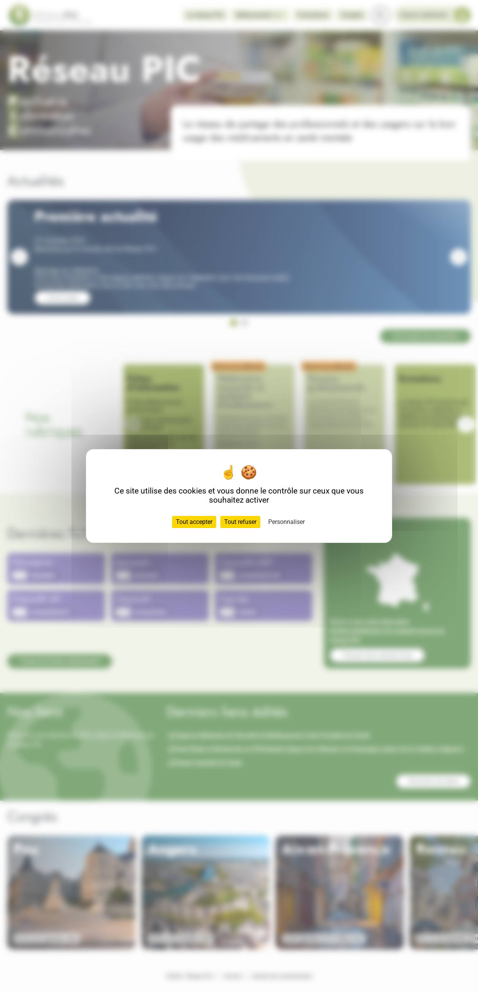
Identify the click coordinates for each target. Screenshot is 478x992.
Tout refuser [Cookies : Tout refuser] (240, 521)
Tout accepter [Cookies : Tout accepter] (194, 521)
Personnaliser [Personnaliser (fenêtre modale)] (286, 521)
